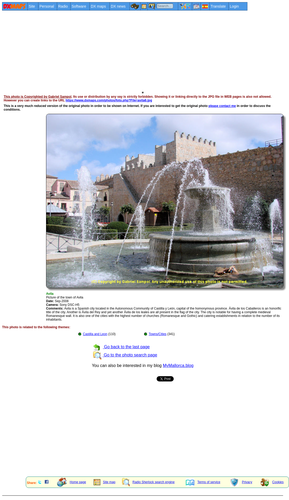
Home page (71, 482)
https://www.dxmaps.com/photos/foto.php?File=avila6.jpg (109, 100)
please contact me (222, 106)
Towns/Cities (157, 334)
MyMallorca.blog (178, 365)
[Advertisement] (122, 50)
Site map (104, 482)
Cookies (272, 482)
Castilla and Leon (95, 334)
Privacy (241, 482)
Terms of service (203, 482)
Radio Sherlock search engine (148, 482)
